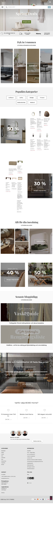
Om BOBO (3, 534)
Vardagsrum (6, 66)
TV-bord (42, 97)
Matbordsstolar (21, 102)
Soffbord (11, 97)
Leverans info (29, 518)
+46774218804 (4, 536)
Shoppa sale (26, 21)
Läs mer (7, 479)
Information (30, 508)
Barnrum (33, 66)
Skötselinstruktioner (30, 529)
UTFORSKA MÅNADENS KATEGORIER (26, 45)
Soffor (21, 97)
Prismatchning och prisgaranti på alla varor (35, 521)
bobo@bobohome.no (5, 538)
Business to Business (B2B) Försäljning (34, 520)
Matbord (32, 102)
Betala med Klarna (27, 34)
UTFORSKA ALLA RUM (26, 219)
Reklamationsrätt (30, 525)
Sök (49, 7)
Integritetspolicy (30, 523)
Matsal (20, 66)
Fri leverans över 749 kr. (9, 34)
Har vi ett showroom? (31, 514)
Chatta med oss (37, 501)
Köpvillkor (29, 511)
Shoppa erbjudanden (13, 136)
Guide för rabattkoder (31, 516)
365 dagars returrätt (47, 34)
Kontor (46, 66)
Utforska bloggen (26, 293)
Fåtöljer (32, 97)
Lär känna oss (26, 444)
